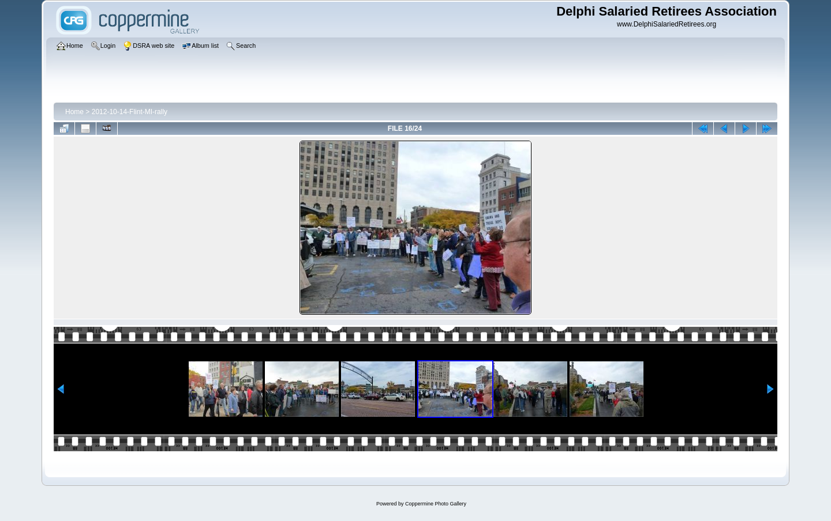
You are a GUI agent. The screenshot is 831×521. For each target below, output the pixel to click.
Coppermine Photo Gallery (435, 504)
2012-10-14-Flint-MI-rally (129, 112)
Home (74, 112)
